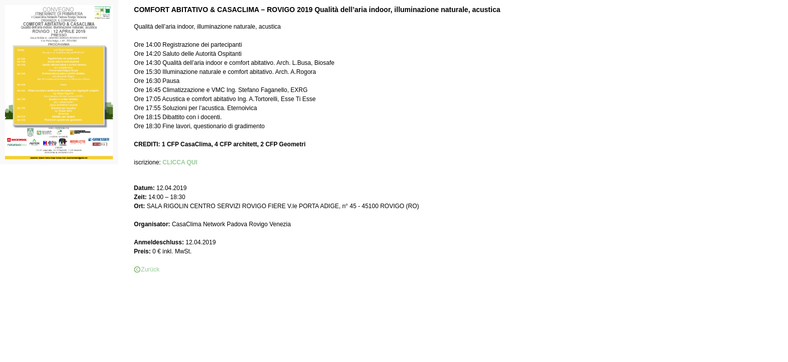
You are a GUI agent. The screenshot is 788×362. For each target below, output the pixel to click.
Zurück (150, 269)
